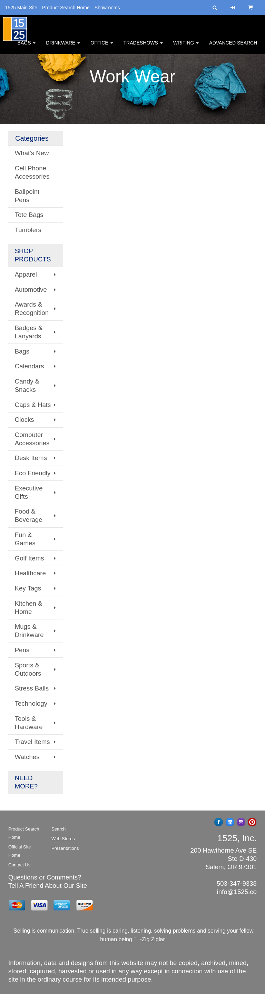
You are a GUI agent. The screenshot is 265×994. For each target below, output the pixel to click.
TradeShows (143, 45)
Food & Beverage (28, 515)
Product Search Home (66, 7)
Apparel (26, 274)
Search (58, 829)
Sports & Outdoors (28, 669)
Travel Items (32, 741)
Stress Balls (32, 688)
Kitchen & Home (28, 607)
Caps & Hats (33, 404)
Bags (27, 45)
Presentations (65, 848)
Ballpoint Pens (27, 195)
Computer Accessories (32, 439)
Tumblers (28, 229)
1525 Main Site (21, 7)
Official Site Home (19, 851)
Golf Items (29, 558)
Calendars (29, 366)
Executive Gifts (29, 492)
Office (101, 45)
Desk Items (31, 457)
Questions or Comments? (44, 877)
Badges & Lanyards (29, 332)
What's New (32, 153)
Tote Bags (29, 214)
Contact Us (19, 864)
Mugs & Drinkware (29, 630)
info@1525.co (237, 891)
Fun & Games (25, 539)
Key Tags (28, 588)
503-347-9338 (237, 883)
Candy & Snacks (27, 385)
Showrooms (107, 7)
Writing (186, 45)
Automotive (31, 289)
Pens (22, 650)
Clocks (24, 419)
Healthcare (30, 573)
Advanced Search (233, 45)
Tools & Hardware (29, 722)
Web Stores (63, 838)
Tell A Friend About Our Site (47, 885)
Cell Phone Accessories (32, 172)
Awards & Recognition (32, 308)
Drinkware (63, 45)
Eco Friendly (33, 473)
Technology (31, 703)
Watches (27, 757)
